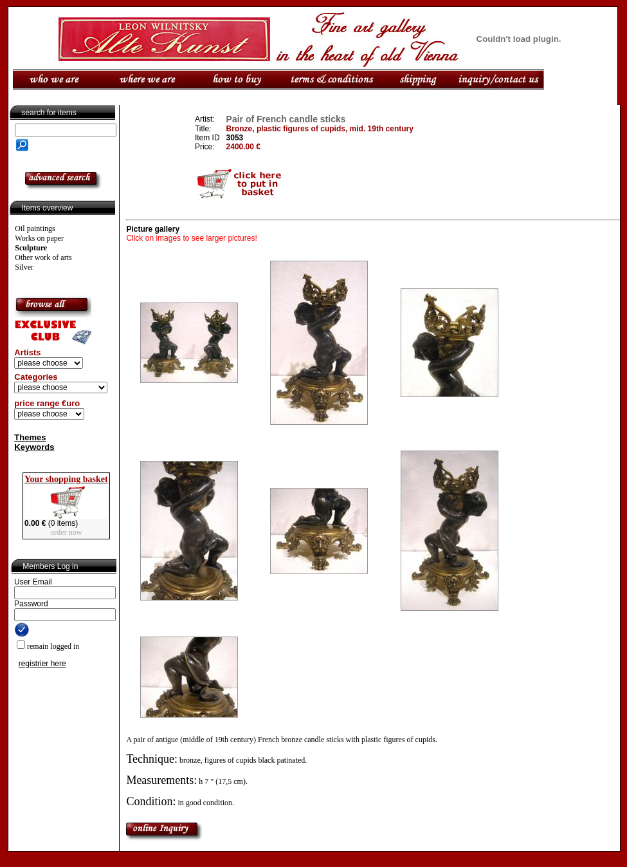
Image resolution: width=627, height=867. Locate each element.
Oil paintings (35, 228)
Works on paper (39, 238)
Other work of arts (43, 257)
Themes (30, 437)
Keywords (34, 447)
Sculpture (31, 247)
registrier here (42, 663)
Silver (24, 267)
